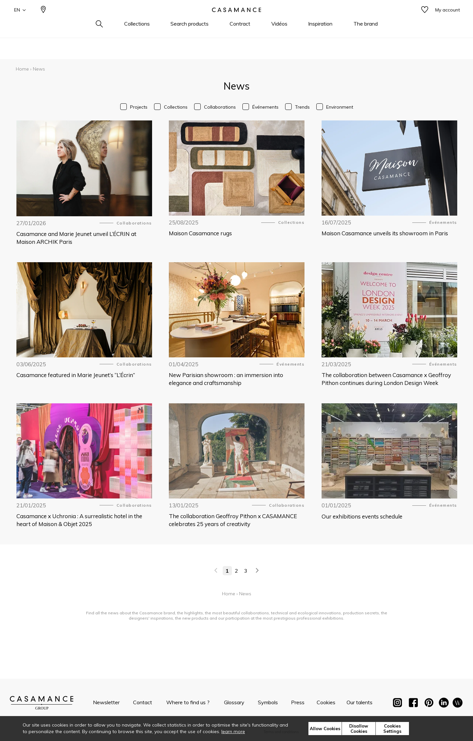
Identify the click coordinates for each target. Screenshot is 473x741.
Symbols (268, 702)
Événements (265, 107)
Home (22, 69)
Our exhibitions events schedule (362, 516)
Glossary (234, 702)
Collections (176, 107)
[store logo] (236, 21)
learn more (233, 731)
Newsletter (106, 702)
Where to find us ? (188, 702)
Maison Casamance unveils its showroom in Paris (385, 233)
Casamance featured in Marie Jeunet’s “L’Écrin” (75, 374)
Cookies (326, 702)
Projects (138, 107)
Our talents (359, 702)
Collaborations (220, 107)
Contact (142, 702)
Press (297, 702)
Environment (339, 107)
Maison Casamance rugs (200, 233)
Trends (302, 107)
